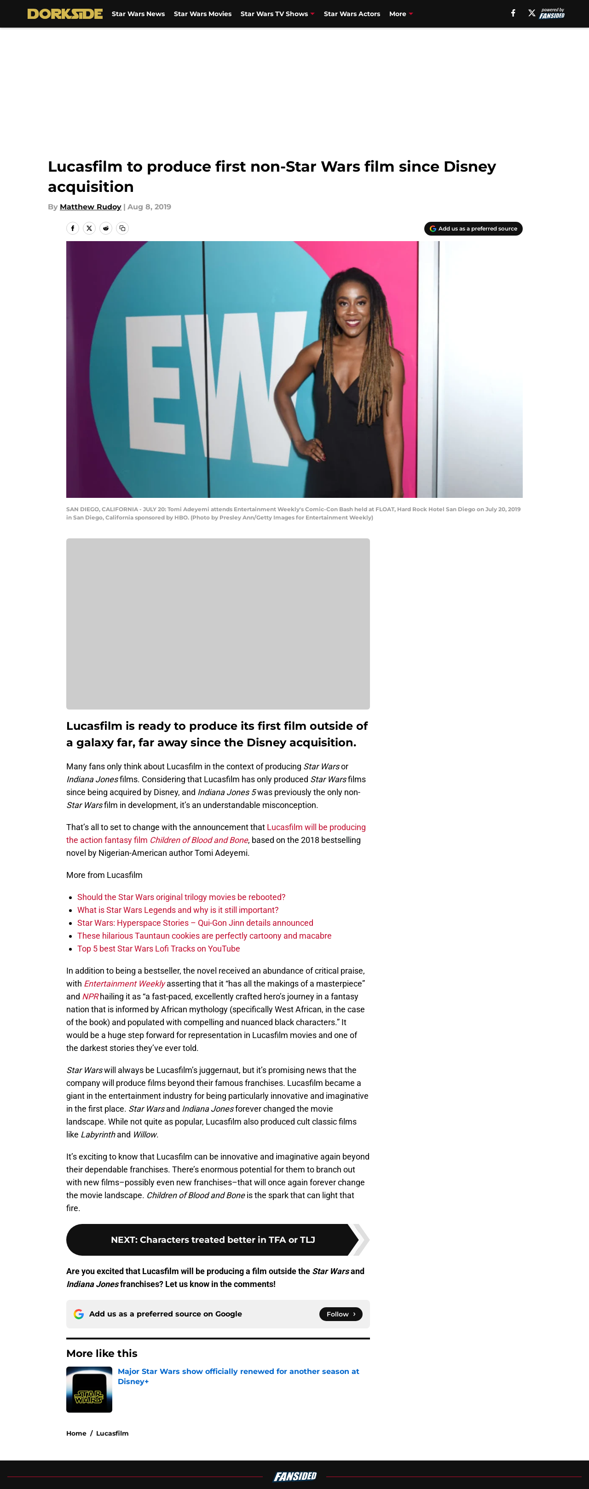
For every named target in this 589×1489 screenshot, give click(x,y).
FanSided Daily (491, 1446)
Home (76, 1381)
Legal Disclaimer (494, 1463)
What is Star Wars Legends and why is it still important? (178, 910)
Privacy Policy (213, 1463)
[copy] (122, 228)
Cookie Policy (398, 1463)
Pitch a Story (88, 1463)
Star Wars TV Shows (274, 14)
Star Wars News (138, 14)
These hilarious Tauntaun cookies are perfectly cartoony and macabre (204, 936)
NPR (90, 996)
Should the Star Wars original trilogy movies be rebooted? (181, 897)
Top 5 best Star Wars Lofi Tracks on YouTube (158, 948)
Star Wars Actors (352, 14)
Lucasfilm (112, 1381)
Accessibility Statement (108, 1480)
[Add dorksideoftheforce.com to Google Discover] (473, 229)
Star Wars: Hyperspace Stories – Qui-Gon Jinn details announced (195, 923)
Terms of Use (299, 1463)
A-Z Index (205, 1480)
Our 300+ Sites (400, 1446)
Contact (289, 1446)
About (76, 1446)
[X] (532, 13)
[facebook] (513, 13)
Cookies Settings (218, 630)
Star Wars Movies (202, 14)
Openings (205, 1446)
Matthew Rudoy (90, 206)
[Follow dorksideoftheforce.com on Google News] (341, 1314)
